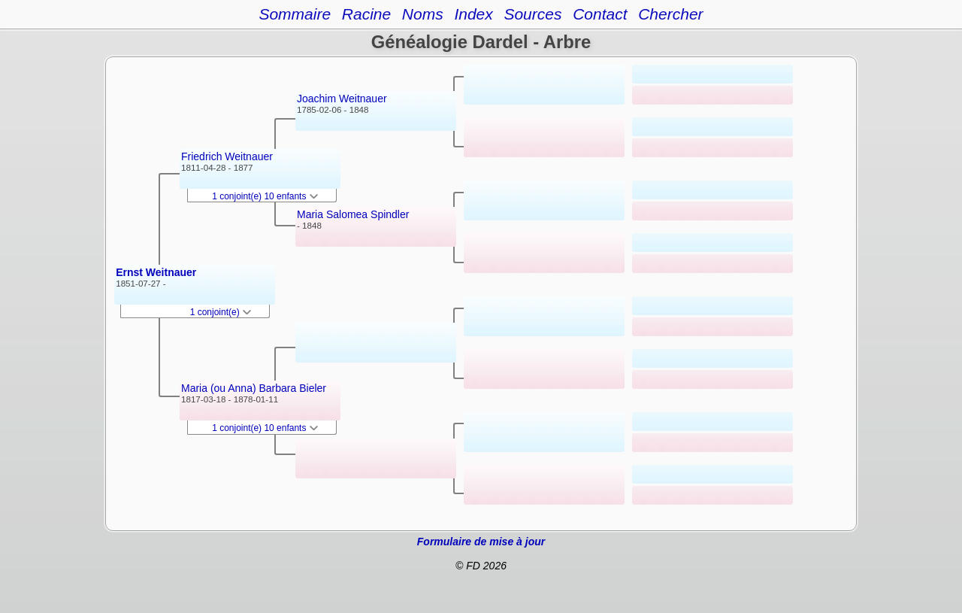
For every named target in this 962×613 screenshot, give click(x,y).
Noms (422, 14)
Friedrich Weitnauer (227, 156)
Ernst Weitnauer (156, 272)
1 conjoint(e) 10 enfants (265, 196)
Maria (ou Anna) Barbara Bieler (253, 388)
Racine (366, 14)
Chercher (670, 14)
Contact (600, 14)
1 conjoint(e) (220, 312)
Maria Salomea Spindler (353, 214)
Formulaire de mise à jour (481, 542)
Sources (532, 14)
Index (473, 14)
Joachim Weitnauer (342, 99)
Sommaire (295, 14)
